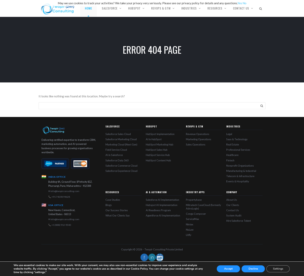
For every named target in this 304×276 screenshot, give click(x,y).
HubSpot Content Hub (158, 160)
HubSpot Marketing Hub (159, 144)
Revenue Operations (197, 134)
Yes (240, 3)
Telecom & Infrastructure (240, 176)
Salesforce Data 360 (117, 160)
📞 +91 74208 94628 (59, 196)
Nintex (189, 224)
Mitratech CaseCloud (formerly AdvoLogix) (203, 206)
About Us (231, 199)
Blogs (108, 205)
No (244, 3)
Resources (214, 8)
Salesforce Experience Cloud (121, 170)
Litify (188, 234)
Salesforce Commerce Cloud (121, 165)
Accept (228, 269)
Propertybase (194, 199)
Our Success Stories (116, 210)
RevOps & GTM (161, 8)
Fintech (230, 160)
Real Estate (232, 144)
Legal (229, 134)
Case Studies (112, 199)
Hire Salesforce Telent (238, 220)
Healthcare (232, 155)
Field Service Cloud (116, 149)
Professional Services (238, 149)
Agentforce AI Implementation (163, 215)
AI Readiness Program (158, 210)
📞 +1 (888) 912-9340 (59, 224)
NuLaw (189, 229)
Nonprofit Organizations (240, 165)
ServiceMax (192, 219)
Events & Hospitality (237, 181)
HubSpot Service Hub (158, 155)
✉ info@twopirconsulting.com (63, 191)
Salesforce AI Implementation (162, 199)
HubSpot (134, 8)
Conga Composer (196, 213)
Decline (253, 269)
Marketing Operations (198, 139)
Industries (189, 8)
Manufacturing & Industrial (241, 170)
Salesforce (109, 8)
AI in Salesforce (114, 155)
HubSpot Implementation (160, 134)
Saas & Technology (237, 139)
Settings (278, 269)
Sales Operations (195, 144)
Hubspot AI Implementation (161, 205)
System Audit (233, 215)
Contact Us (241, 8)
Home (88, 8)
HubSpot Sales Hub (157, 149)
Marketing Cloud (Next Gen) (121, 144)
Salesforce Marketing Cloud (121, 139)
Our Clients (232, 205)
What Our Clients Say (117, 215)
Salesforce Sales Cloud (118, 134)
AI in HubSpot (154, 139)
